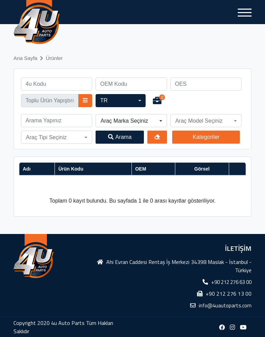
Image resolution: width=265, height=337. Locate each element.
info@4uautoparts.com (225, 305)
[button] (121, 100)
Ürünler (54, 58)
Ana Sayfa (25, 58)
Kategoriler (206, 137)
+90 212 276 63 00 (231, 282)
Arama (119, 137)
